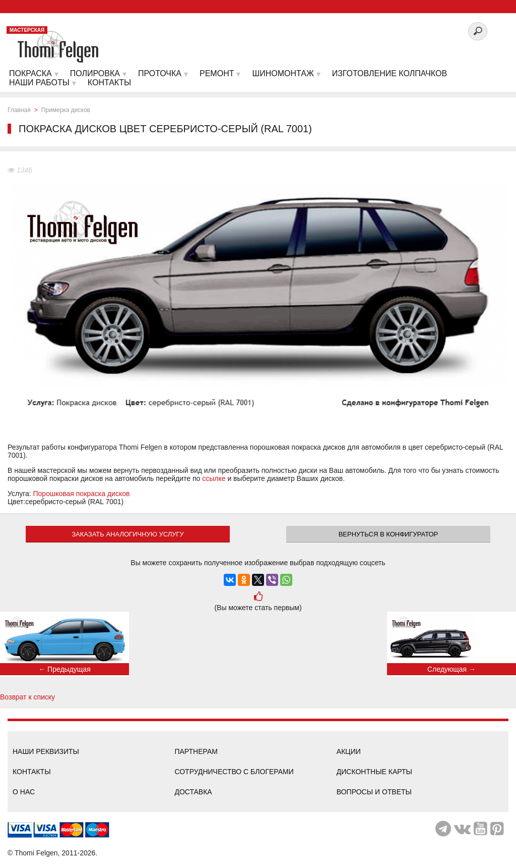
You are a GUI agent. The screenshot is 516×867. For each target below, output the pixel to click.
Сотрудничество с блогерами (233, 772)
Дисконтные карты (374, 772)
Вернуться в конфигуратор (388, 534)
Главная (19, 110)
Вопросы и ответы (374, 792)
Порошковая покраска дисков (81, 494)
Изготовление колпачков (389, 73)
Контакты (32, 772)
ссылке (213, 478)
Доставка (193, 792)
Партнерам (196, 751)
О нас (24, 792)
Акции (349, 751)
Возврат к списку (27, 697)
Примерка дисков (65, 110)
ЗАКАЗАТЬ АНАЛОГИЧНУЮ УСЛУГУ (128, 534)
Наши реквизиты (46, 751)
